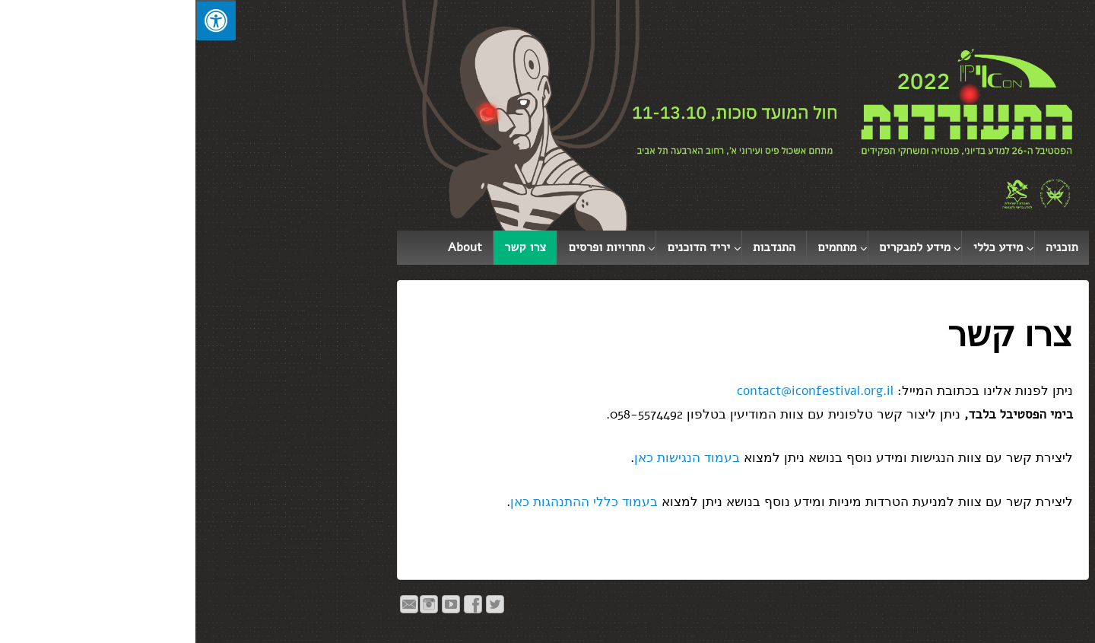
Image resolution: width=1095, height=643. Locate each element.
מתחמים (642, 247)
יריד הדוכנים (503, 247)
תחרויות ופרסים (411, 247)
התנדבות (578, 247)
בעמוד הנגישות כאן (491, 457)
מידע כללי (803, 247)
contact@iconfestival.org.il (619, 390)
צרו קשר (330, 247)
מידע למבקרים (719, 247)
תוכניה (866, 247)
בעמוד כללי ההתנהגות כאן (388, 502)
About (269, 247)
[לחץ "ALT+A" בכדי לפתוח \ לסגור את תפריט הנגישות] (20, 20)
